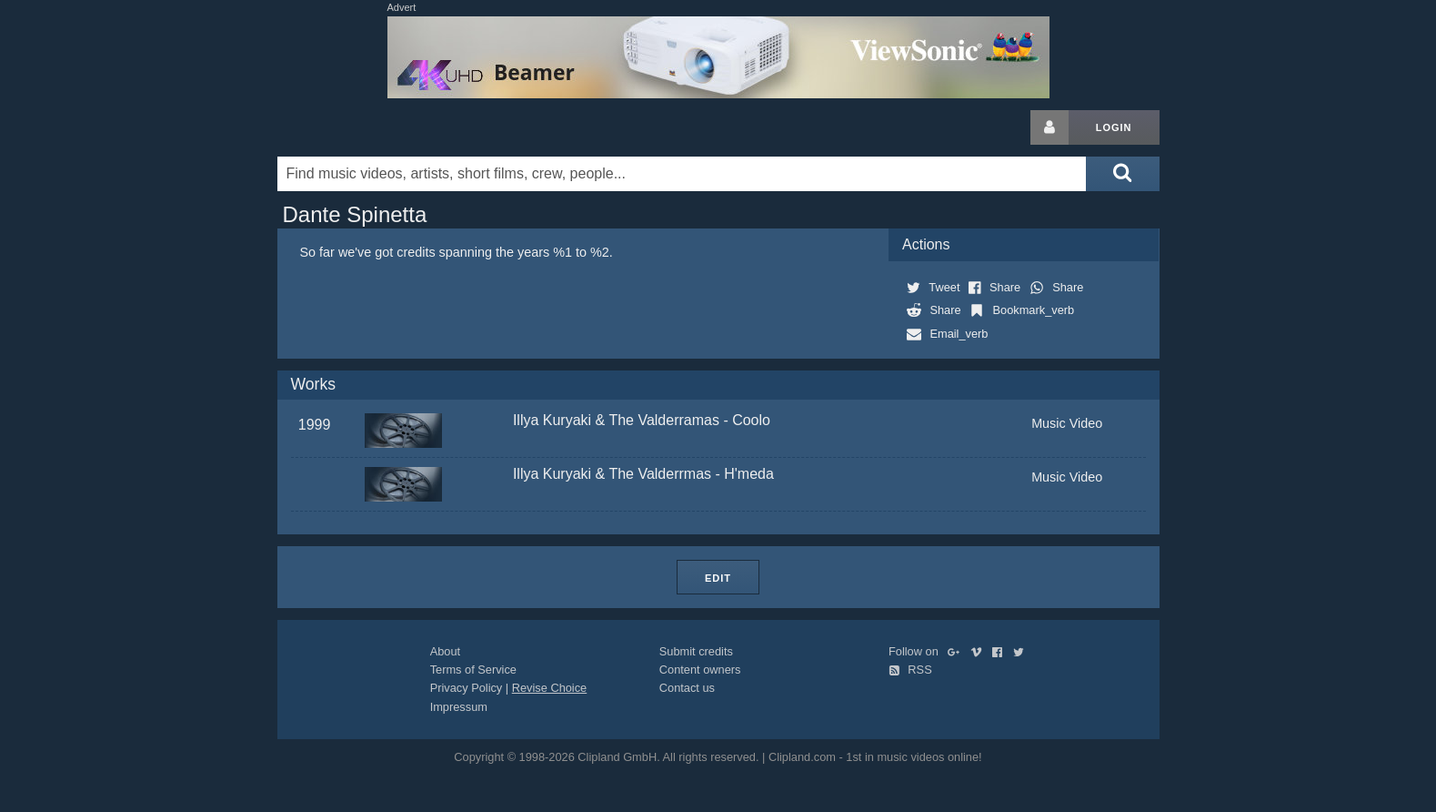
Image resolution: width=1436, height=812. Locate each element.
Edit (718, 578)
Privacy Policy (466, 688)
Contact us (687, 688)
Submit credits (696, 651)
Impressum (458, 707)
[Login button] (1049, 127)
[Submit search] (1122, 174)
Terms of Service (473, 669)
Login (1114, 127)
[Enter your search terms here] (682, 174)
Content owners (700, 669)
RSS (910, 669)
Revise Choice (549, 688)
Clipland (372, 127)
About (445, 651)
